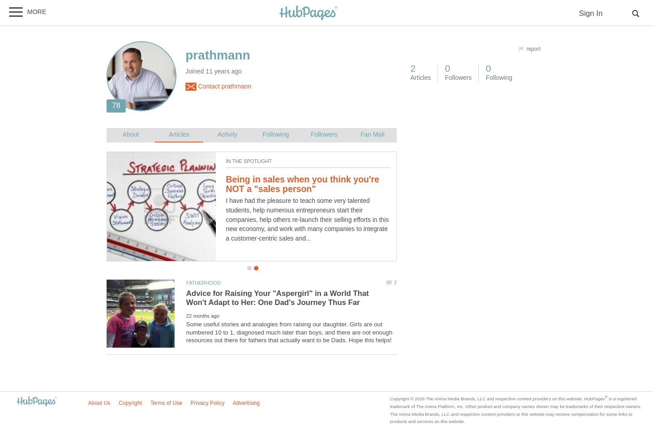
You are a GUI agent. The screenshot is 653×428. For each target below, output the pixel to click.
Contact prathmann (218, 86)
